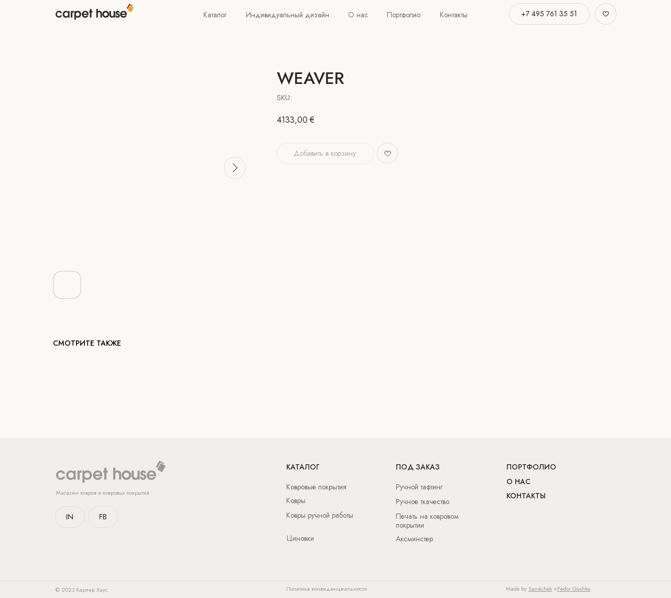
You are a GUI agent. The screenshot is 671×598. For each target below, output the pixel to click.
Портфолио (403, 14)
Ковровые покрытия (316, 487)
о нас (518, 481)
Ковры (296, 500)
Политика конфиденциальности (326, 589)
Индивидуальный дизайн (287, 14)
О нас (358, 14)
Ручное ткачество (422, 501)
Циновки (300, 538)
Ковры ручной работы (319, 515)
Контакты (454, 14)
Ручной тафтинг (419, 487)
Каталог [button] (214, 14)
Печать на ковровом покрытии (427, 520)
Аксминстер (414, 538)
